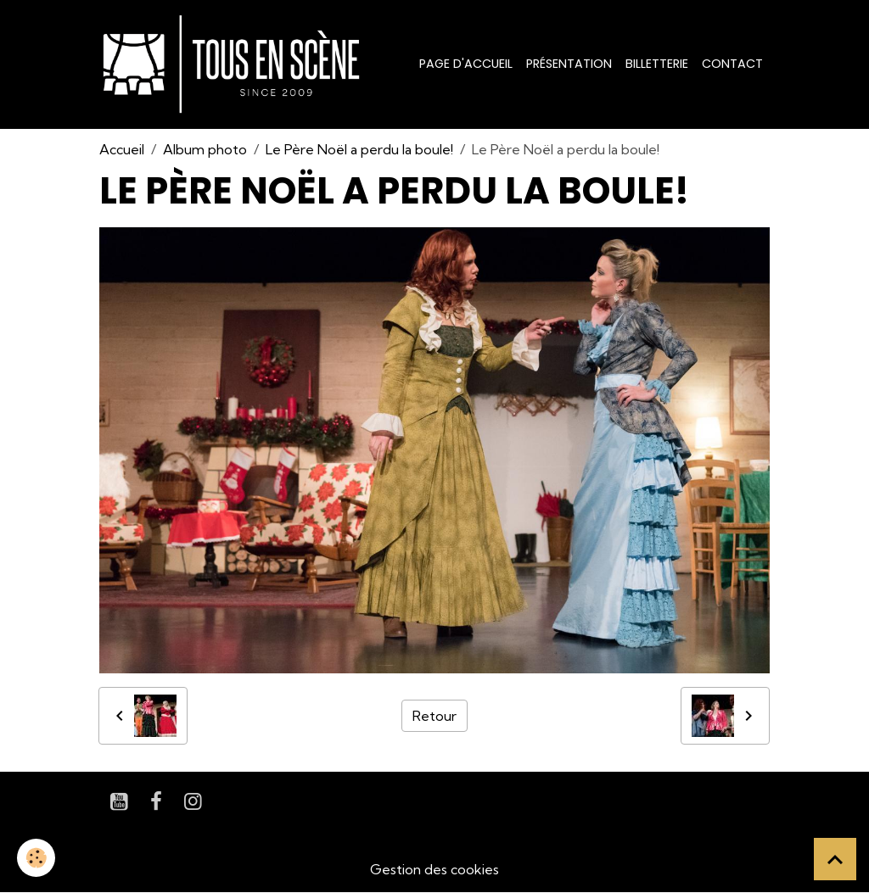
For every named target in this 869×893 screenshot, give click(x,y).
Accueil (121, 149)
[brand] (234, 64)
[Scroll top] (835, 859)
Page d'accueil (466, 63)
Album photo (205, 149)
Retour (434, 715)
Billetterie (656, 63)
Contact (732, 63)
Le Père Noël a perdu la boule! (359, 149)
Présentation (569, 63)
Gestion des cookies (434, 869)
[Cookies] (36, 858)
